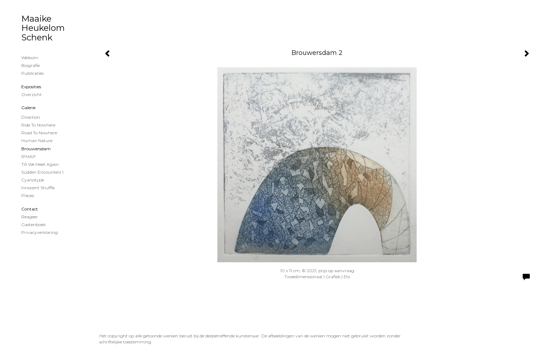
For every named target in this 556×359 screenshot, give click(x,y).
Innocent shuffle (38, 187)
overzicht (31, 94)
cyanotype (32, 180)
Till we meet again (40, 164)
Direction (30, 117)
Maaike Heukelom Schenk (43, 28)
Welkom (29, 57)
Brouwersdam (36, 148)
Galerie (28, 107)
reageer (29, 216)
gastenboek (33, 224)
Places (27, 195)
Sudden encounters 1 (42, 172)
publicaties (32, 73)
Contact (29, 209)
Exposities (31, 86)
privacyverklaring (39, 232)
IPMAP (28, 156)
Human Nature (36, 140)
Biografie (30, 65)
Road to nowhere (39, 132)
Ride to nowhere (38, 125)
